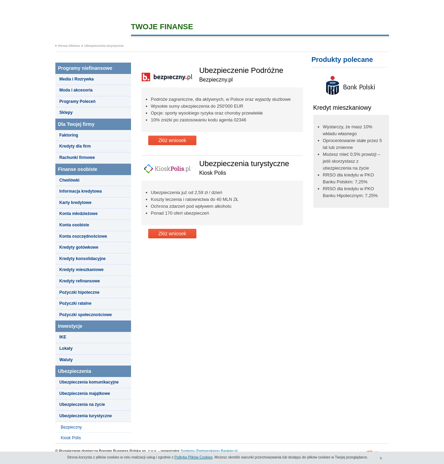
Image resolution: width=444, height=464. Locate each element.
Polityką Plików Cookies (193, 457)
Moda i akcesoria (76, 90)
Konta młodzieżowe (78, 213)
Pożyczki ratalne (75, 303)
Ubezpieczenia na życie (82, 404)
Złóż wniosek (172, 140)
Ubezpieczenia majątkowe (84, 393)
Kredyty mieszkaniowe (81, 269)
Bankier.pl (229, 451)
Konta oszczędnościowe (83, 236)
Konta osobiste (74, 225)
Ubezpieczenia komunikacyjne (89, 382)
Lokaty (66, 348)
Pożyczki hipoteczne (79, 292)
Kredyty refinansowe (79, 281)
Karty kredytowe (75, 202)
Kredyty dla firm (75, 146)
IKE (62, 337)
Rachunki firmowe (77, 157)
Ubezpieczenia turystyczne (104, 45)
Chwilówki (69, 180)
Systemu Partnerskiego (200, 451)
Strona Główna (69, 45)
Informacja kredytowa (80, 191)
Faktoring (68, 135)
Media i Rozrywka (76, 79)
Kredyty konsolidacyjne (82, 258)
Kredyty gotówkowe (78, 247)
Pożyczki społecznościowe (85, 314)
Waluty (66, 359)
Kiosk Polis (71, 437)
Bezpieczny (71, 427)
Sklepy (66, 112)
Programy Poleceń (77, 101)
